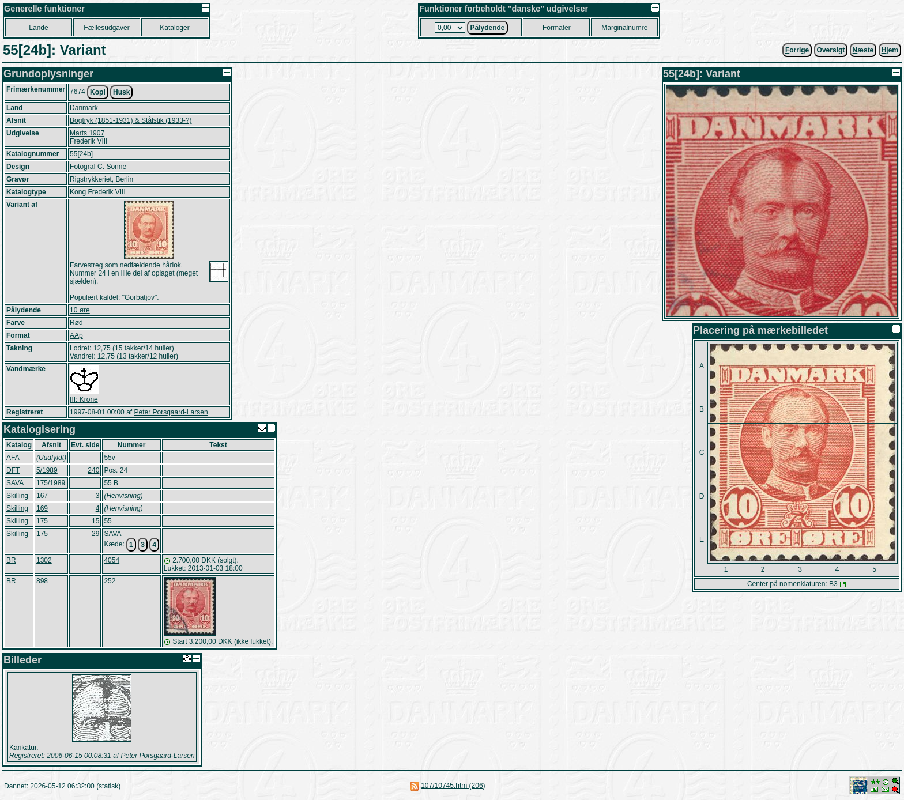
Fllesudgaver (106, 28)
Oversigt (831, 50)
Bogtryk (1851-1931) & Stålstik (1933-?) (130, 120)
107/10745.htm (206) (453, 786)
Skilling (17, 496)
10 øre (80, 310)
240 (93, 470)
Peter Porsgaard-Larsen (171, 412)
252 (109, 581)
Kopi (98, 92)
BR (11, 560)
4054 (111, 560)
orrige (797, 50)
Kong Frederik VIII (98, 192)
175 (42, 521)
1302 (44, 560)
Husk (121, 92)
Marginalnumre (624, 28)
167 (42, 496)
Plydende (487, 28)
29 (95, 534)
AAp (76, 335)
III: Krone (84, 399)
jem (890, 50)
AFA (13, 458)
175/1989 (50, 483)
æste (863, 50)
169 (42, 508)
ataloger (174, 28)
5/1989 (47, 470)
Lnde (38, 28)
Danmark (84, 108)
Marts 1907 (87, 133)
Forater (557, 28)
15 (95, 521)
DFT (13, 470)
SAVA (15, 483)
